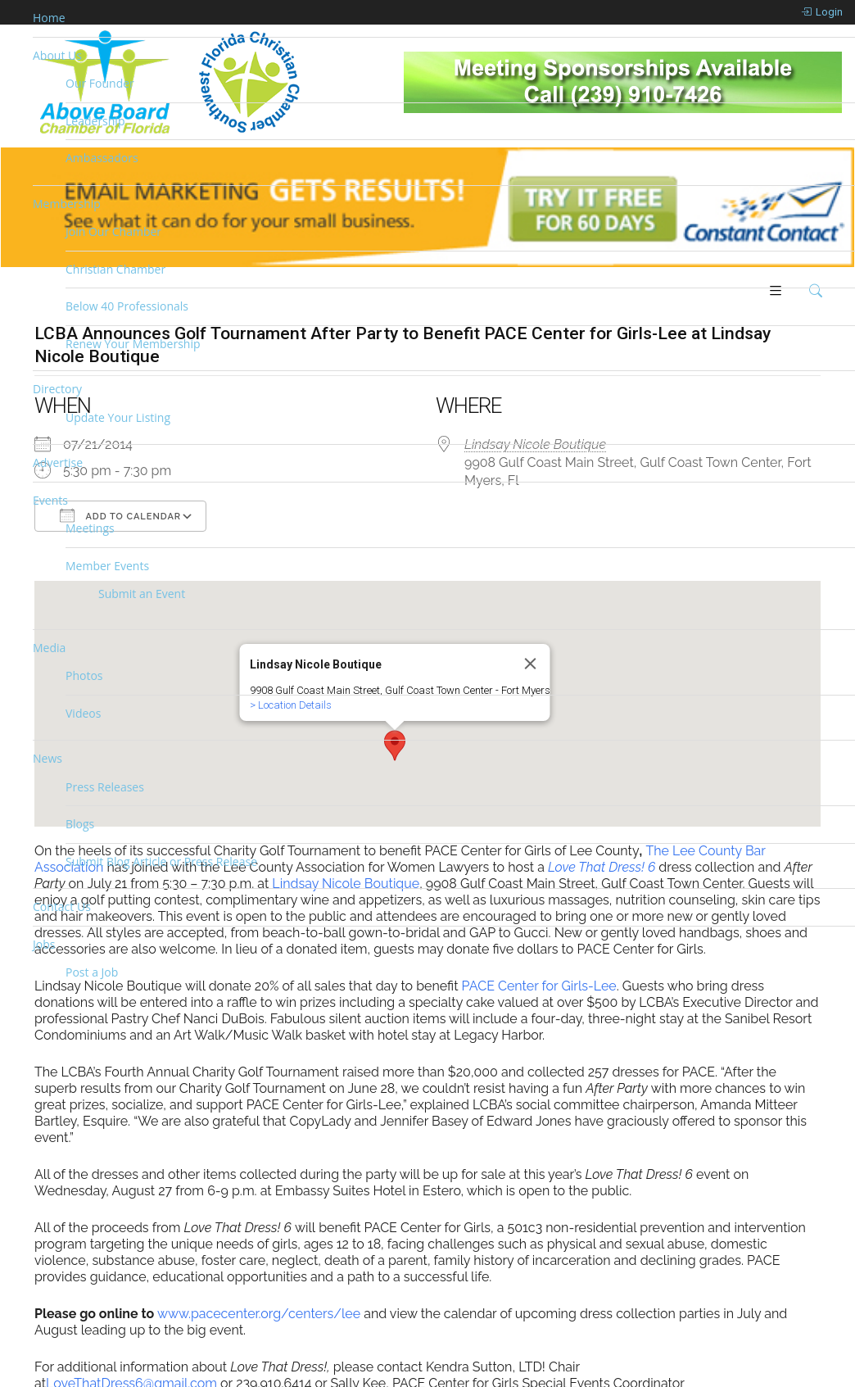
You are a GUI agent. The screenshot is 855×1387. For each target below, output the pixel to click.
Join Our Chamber (113, 231)
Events (50, 500)
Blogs (80, 824)
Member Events (107, 565)
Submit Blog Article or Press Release (161, 861)
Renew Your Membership (133, 343)
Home (49, 17)
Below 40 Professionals (127, 306)
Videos (83, 713)
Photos (84, 675)
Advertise (58, 462)
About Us (57, 55)
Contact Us (62, 906)
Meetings (90, 528)
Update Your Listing (118, 417)
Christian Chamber (115, 269)
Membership (67, 203)
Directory (57, 389)
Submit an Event (141, 593)
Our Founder (100, 83)
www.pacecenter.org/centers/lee (258, 1317)
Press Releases (105, 787)
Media (49, 647)
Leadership (95, 121)
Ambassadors (102, 157)
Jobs (44, 944)
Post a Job (92, 972)
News (47, 758)
